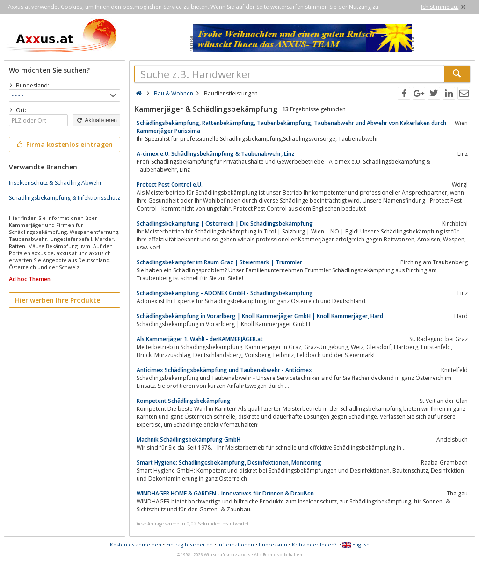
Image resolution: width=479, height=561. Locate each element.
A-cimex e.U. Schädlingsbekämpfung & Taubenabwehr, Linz (216, 154)
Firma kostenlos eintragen (64, 144)
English (356, 544)
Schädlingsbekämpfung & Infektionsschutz (64, 198)
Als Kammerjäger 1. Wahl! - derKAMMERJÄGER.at (200, 339)
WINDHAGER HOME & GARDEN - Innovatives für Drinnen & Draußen (225, 493)
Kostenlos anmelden (135, 544)
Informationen (236, 544)
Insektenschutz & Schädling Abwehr (55, 183)
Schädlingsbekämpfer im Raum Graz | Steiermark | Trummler (219, 262)
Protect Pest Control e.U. (170, 185)
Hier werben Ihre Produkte (57, 300)
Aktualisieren (96, 120)
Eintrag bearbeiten (189, 544)
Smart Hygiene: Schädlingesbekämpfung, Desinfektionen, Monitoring (229, 462)
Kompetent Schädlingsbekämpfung (184, 401)
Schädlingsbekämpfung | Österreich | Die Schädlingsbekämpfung (225, 223)
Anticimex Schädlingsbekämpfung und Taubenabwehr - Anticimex (224, 370)
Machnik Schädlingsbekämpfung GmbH (188, 440)
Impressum (273, 544)
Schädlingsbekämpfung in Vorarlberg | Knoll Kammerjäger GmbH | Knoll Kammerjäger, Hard (260, 316)
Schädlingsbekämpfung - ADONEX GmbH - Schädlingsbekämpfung (225, 293)
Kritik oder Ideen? (314, 544)
